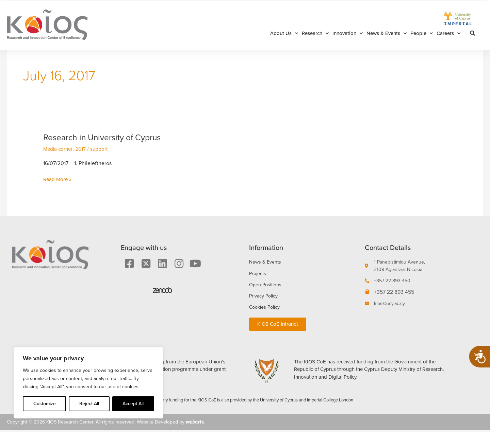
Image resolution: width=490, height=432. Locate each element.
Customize (44, 403)
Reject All (89, 403)
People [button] (421, 33)
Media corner (58, 149)
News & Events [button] (386, 33)
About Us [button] (284, 33)
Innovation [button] (347, 33)
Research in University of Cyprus (106, 137)
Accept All (133, 403)
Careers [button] (448, 33)
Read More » (58, 179)
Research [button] (315, 33)
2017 (82, 149)
